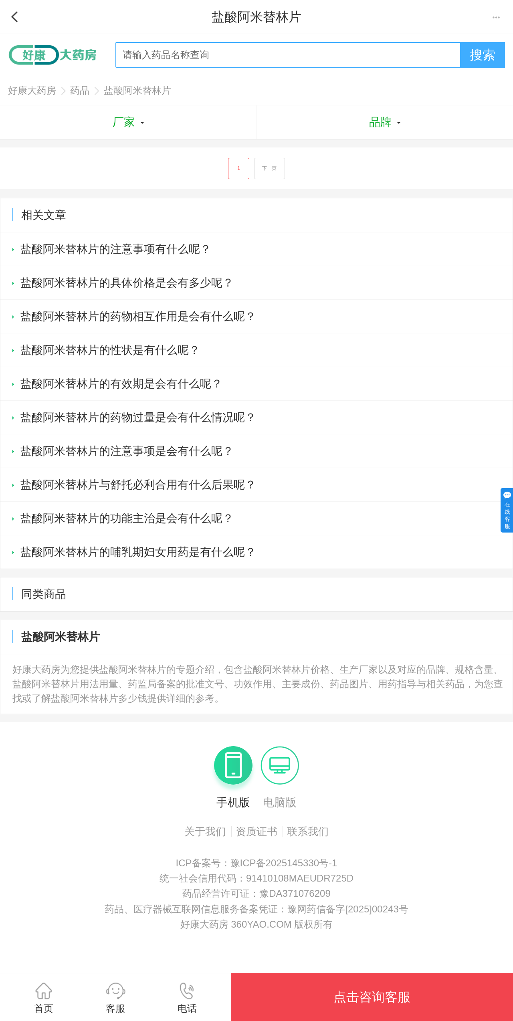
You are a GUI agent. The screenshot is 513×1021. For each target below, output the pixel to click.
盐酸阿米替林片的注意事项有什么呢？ (115, 249)
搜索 (482, 55)
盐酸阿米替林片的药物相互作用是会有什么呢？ (138, 317)
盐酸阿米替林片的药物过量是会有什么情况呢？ (138, 418)
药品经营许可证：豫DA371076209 (256, 894)
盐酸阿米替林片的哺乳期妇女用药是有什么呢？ (138, 552)
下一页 (270, 169)
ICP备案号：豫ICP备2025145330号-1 (256, 863)
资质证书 (256, 832)
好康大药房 (32, 90)
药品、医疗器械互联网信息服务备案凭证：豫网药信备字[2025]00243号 (256, 909)
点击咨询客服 (371, 997)
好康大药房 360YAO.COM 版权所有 (256, 925)
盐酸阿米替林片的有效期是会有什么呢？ (121, 384)
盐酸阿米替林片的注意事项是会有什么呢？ (127, 451)
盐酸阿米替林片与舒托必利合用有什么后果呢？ (138, 485)
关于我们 (205, 832)
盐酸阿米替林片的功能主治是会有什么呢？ (127, 519)
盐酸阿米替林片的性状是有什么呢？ (110, 350)
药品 (79, 90)
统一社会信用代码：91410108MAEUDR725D (256, 878)
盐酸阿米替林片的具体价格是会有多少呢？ (127, 283)
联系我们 (308, 832)
